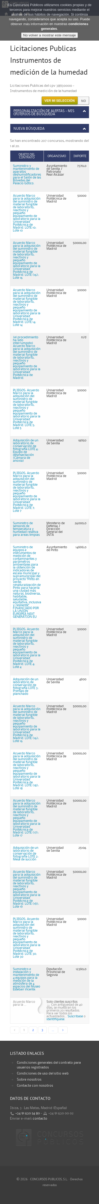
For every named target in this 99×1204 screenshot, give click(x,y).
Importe (79, 156)
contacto (40, 1118)
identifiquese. (55, 1019)
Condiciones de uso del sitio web (43, 1073)
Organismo (57, 156)
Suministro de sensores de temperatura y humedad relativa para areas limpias (26, 529)
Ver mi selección (59, 101)
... (53, 1030)
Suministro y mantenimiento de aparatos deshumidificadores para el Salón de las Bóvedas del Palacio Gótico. (27, 175)
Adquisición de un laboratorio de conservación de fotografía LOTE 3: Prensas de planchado (25, 686)
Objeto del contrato (26, 156)
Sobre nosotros (29, 1079)
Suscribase (75, 1016)
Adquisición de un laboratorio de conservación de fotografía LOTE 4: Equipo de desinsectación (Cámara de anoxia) (25, 450)
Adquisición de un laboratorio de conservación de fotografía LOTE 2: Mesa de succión (25, 853)
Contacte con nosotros (35, 1085)
